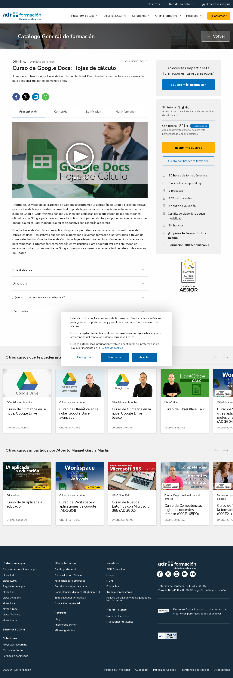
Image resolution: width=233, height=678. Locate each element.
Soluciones (139, 16)
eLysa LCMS (10, 581)
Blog (57, 619)
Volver (216, 36)
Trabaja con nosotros (119, 592)
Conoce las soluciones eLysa (20, 569)
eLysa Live (9, 603)
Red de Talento (179, 4)
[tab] (28, 111)
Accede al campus (216, 4)
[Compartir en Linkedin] (35, 97)
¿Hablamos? (218, 16)
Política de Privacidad (117, 670)
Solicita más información (188, 85)
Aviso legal (141, 670)
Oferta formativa (166, 16)
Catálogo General (65, 569)
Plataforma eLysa (82, 16)
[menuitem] (155, 4)
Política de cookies (112, 348)
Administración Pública (68, 575)
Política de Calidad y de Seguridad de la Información (128, 599)
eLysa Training (11, 614)
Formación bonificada (15, 656)
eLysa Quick (10, 620)
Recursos (192, 16)
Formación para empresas (70, 581)
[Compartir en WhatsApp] (45, 97)
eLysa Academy (12, 597)
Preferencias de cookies (195, 670)
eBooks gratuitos (65, 630)
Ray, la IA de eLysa (14, 586)
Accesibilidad (222, 670)
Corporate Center (13, 650)
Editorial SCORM (114, 16)
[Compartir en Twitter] (26, 97)
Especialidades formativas (70, 597)
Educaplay (112, 586)
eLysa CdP (9, 592)
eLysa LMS (9, 575)
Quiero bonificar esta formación (188, 161)
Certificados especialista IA (71, 586)
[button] (80, 160)
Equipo (110, 575)
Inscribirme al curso (188, 148)
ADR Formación (115, 569)
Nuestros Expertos (117, 616)
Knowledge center (66, 625)
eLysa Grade (10, 609)
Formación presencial (67, 603)
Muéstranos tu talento (119, 622)
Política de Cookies (164, 670)
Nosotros (153, 4)
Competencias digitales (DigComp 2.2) (77, 592)
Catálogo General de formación (56, 36)
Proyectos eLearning (15, 644)
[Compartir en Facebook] (16, 97)
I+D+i (109, 581)
